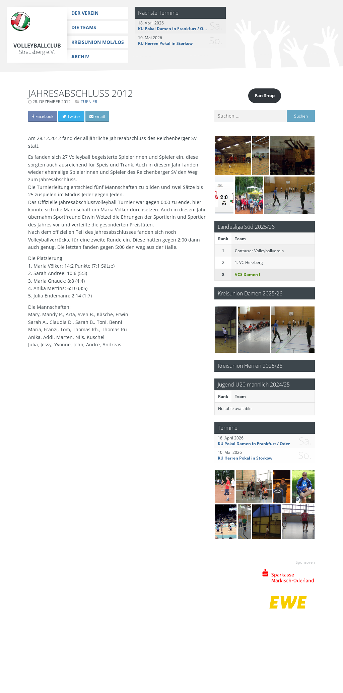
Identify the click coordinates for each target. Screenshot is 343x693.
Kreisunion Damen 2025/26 (250, 293)
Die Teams (83, 27)
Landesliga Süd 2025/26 (246, 226)
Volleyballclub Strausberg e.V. (37, 49)
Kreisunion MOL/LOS (97, 42)
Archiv (80, 56)
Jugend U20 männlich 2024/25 (254, 384)
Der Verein (84, 13)
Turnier (89, 102)
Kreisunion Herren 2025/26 (250, 365)
